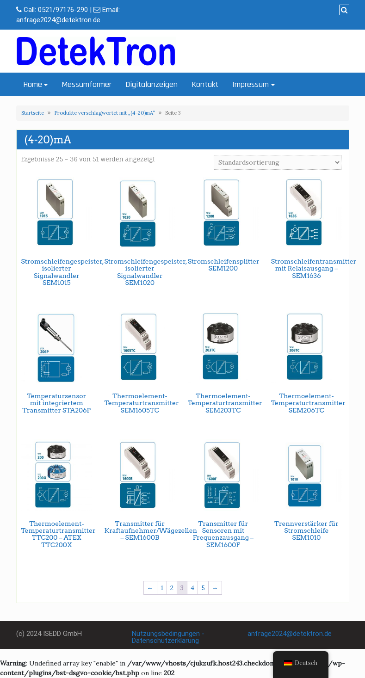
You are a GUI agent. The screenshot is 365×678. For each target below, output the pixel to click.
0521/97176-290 (63, 10)
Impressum (250, 84)
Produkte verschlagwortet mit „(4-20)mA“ (104, 113)
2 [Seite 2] (171, 588)
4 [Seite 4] (192, 588)
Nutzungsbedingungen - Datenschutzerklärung (168, 637)
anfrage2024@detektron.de (58, 20)
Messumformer (86, 84)
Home (32, 84)
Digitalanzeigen (151, 84)
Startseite (32, 113)
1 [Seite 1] (162, 588)
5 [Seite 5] (203, 588)
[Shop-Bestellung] (277, 162)
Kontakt (205, 84)
